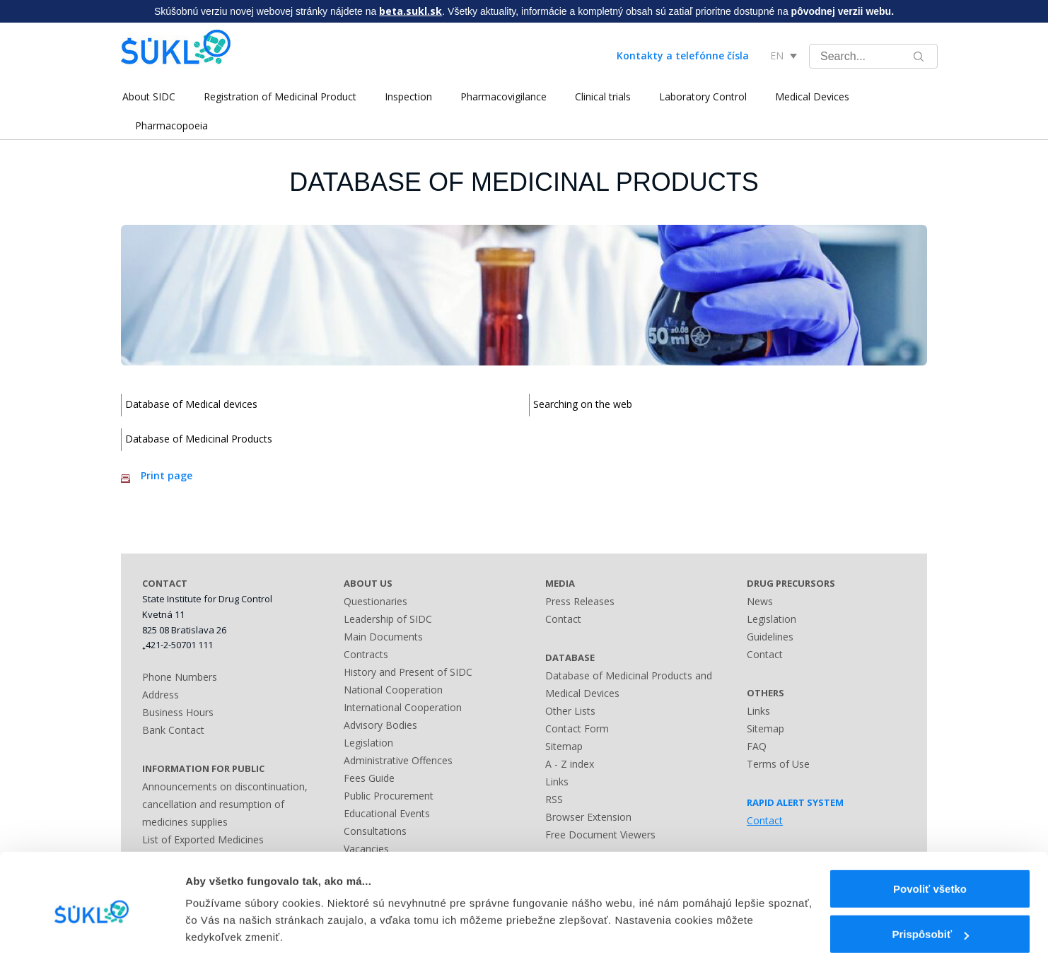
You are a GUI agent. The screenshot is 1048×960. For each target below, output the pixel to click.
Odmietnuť (929, 923)
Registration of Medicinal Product (278, 96)
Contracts (366, 654)
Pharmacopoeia (171, 125)
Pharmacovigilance (502, 96)
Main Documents (383, 636)
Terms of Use (778, 764)
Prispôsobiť (930, 878)
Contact (563, 619)
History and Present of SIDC (408, 672)
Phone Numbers (179, 677)
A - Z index (569, 764)
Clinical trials (601, 96)
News (760, 601)
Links (557, 781)
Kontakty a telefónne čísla (683, 55)
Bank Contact (173, 730)
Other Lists (570, 711)
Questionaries (375, 601)
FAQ (757, 746)
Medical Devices (811, 96)
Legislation (368, 742)
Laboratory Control (701, 96)
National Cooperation (393, 689)
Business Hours (178, 712)
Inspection (407, 96)
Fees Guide (369, 778)
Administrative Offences (398, 760)
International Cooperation (403, 707)
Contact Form (577, 728)
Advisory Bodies (380, 725)
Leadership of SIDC (388, 619)
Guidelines (770, 636)
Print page (166, 475)
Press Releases (580, 601)
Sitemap (564, 746)
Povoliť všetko (930, 832)
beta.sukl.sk (410, 11)
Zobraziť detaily (225, 919)
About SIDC (147, 96)
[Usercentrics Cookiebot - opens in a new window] (91, 932)
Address (160, 694)
